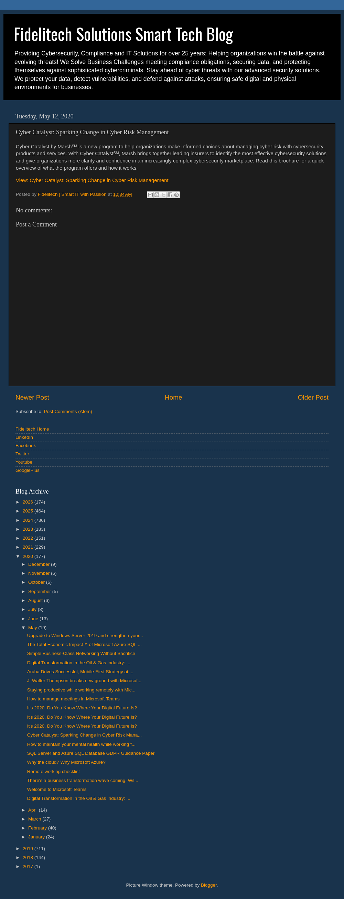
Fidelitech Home (32, 429)
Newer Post (32, 397)
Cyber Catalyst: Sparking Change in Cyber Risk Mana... (84, 735)
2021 (28, 547)
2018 (28, 857)
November (39, 573)
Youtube (23, 462)
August (36, 600)
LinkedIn (24, 437)
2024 (28, 520)
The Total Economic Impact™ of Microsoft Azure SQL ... (84, 644)
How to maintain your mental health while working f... (81, 744)
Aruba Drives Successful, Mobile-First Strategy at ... (80, 671)
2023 (28, 529)
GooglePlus (27, 470)
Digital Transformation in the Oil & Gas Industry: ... (78, 662)
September (40, 591)
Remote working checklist (53, 771)
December (39, 564)
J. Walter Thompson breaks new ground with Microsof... (84, 680)
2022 (28, 538)
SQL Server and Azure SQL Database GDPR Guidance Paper (90, 753)
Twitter (22, 453)
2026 (28, 502)
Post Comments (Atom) (68, 411)
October (37, 582)
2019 (28, 848)
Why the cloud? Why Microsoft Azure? (66, 762)
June (34, 618)
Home (173, 397)
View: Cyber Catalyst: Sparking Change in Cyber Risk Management (92, 180)
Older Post (313, 397)
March (35, 819)
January (37, 836)
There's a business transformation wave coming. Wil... (82, 780)
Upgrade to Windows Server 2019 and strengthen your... (85, 635)
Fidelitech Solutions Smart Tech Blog (123, 33)
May (33, 627)
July (33, 609)
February (38, 828)
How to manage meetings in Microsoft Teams (73, 698)
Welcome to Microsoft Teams (57, 789)
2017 (28, 866)
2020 (28, 556)
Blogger (209, 885)
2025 (28, 511)
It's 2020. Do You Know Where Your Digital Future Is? (82, 707)
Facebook (25, 445)
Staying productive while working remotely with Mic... (81, 689)
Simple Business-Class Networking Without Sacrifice (81, 653)
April (33, 810)
